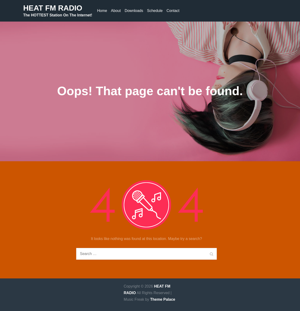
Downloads (134, 11)
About (116, 11)
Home (102, 11)
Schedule (155, 11)
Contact (172, 11)
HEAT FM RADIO (52, 8)
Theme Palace (162, 299)
